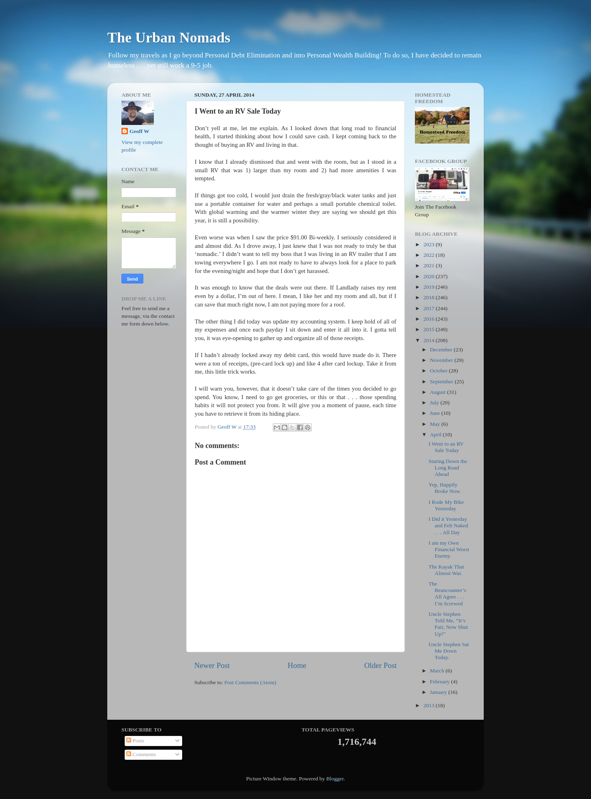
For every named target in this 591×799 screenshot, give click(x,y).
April (436, 434)
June (435, 413)
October (439, 371)
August (438, 392)
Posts (135, 741)
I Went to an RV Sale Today (446, 447)
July (435, 403)
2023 (429, 244)
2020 (429, 276)
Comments (141, 754)
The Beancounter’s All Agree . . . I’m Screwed (447, 594)
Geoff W (139, 131)
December (442, 350)
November (442, 360)
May (435, 424)
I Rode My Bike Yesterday (446, 505)
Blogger (335, 779)
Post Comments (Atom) (250, 682)
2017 (429, 308)
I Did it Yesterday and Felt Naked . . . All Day (448, 525)
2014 (429, 340)
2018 (429, 297)
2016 (429, 319)
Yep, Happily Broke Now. (445, 488)
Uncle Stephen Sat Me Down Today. (449, 650)
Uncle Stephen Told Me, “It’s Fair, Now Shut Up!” (448, 624)
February (440, 682)
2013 (429, 705)
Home (297, 665)
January (439, 692)
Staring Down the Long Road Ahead (448, 467)
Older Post (380, 665)
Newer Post (212, 665)
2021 (429, 265)
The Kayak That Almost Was (446, 570)
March (438, 671)
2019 (429, 287)
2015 (429, 329)
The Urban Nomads (168, 38)
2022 (429, 255)
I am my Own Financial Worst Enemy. (449, 549)
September (442, 381)
